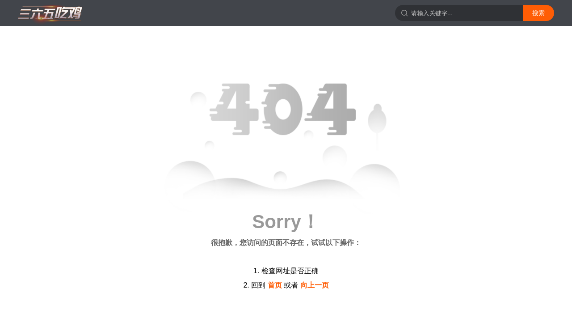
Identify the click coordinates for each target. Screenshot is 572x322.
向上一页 (314, 285)
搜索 (538, 13)
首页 (275, 285)
